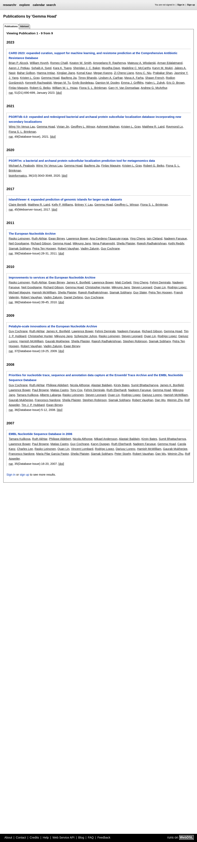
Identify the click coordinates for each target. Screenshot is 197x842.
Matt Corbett (123, 282)
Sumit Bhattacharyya (144, 385)
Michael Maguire (19, 292)
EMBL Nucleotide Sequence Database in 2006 (40, 434)
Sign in (181, 5)
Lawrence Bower (77, 238)
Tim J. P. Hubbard (33, 405)
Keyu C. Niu (143, 73)
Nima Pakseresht (103, 243)
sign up (24, 474)
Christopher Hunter (97, 287)
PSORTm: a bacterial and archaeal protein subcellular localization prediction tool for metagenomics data (82, 160)
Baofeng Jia (69, 77)
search (51, 5)
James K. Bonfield (78, 282)
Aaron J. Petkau (19, 68)
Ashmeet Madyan (108, 126)
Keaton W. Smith (80, 63)
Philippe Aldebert (57, 385)
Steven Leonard (141, 287)
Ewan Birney (56, 238)
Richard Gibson (41, 243)
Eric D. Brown (176, 82)
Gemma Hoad (50, 77)
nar (11, 92)
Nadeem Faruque (175, 238)
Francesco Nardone (48, 400)
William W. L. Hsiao (65, 87)
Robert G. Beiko (40, 87)
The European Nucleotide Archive (32, 233)
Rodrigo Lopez (177, 287)
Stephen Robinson (135, 341)
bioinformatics (18, 175)
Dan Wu (160, 400)
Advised (24, 26)
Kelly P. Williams (62, 204)
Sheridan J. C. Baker (86, 68)
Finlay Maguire (18, 87)
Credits (34, 837)
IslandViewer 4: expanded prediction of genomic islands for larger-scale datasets (65, 199)
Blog (81, 837)
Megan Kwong (102, 73)
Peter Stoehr (123, 453)
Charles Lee (25, 449)
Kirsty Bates (121, 385)
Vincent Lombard (82, 449)
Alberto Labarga (50, 395)
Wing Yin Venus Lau (22, 126)
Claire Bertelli (17, 204)
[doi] (59, 92)
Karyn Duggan (100, 444)
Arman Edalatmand (169, 63)
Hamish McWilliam (44, 292)
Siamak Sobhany (20, 248)
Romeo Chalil (59, 63)
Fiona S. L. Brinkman (93, 87)
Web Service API (63, 837)
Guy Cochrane (110, 248)
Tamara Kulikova (27, 395)
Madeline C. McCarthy (136, 68)
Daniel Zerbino (73, 297)
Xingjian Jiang (66, 73)
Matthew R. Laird (153, 126)
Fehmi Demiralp (160, 282)
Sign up (191, 5)
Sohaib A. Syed (41, 68)
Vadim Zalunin (90, 248)
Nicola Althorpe (80, 385)
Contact (21, 837)
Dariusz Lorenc (152, 395)
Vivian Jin (63, 126)
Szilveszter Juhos (85, 336)
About (8, 837)
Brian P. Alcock (18, 63)
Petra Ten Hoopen (44, 248)
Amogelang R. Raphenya (109, 63)
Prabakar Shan (162, 73)
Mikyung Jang (82, 243)
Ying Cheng (137, 238)
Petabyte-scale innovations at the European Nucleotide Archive (53, 326)
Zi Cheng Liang (124, 73)
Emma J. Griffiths (132, 82)
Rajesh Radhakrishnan (152, 243)
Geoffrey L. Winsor (83, 126)
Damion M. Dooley (107, 82)
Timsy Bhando (87, 77)
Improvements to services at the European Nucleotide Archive (52, 277)
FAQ (91, 837)
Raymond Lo (174, 126)
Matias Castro (59, 390)
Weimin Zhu (175, 400)
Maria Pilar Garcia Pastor (52, 453)
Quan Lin (160, 287)
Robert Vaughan (68, 248)
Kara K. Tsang (62, 68)
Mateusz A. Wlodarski (141, 63)
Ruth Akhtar (39, 238)
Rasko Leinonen (19, 238)
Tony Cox (76, 390)
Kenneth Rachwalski (38, 82)
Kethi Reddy (176, 243)
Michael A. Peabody (21, 165)
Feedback (103, 837)
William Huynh (39, 63)
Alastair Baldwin (101, 385)
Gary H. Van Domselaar (123, 87)
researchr (9, 5)
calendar (39, 5)
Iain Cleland (154, 238)
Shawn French (154, 77)
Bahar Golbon (26, 73)
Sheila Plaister (126, 243)
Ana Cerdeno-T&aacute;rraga (109, 238)
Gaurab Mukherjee (57, 341)
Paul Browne (40, 390)
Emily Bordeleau (83, 82)
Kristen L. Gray (29, 77)
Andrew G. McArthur (154, 87)
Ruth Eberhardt (117, 390)
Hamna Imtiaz (46, 73)
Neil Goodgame (19, 243)
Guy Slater (140, 292)
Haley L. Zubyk (155, 82)
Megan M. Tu (62, 82)
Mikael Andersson (105, 439)
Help (46, 837)
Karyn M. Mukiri (162, 68)
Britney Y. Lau (84, 204)
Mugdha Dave (111, 68)
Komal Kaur (84, 73)
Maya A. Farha (134, 77)
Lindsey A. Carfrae (111, 77)
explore (24, 5)
